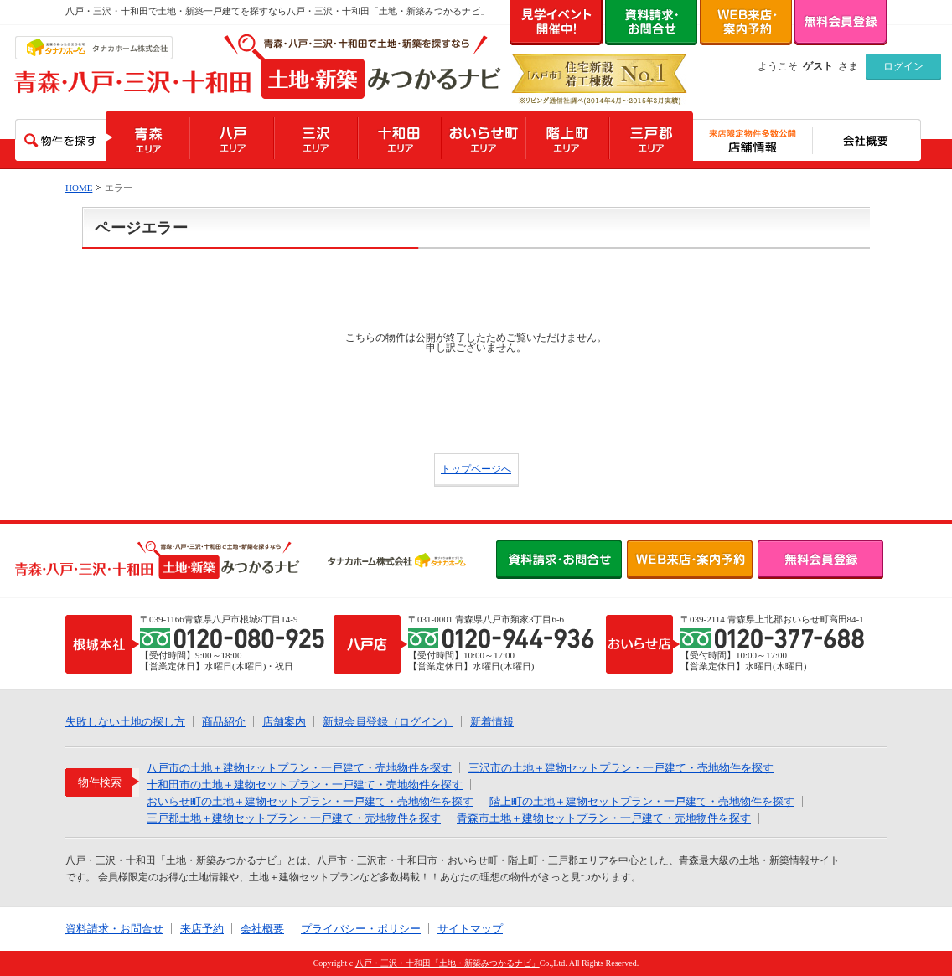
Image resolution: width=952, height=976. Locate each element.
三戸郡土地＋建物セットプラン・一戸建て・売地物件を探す (294, 818)
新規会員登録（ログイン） (388, 721)
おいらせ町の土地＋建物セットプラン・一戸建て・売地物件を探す (310, 801)
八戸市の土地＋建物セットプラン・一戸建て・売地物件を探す (299, 768)
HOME (78, 188)
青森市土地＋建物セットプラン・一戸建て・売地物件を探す (604, 818)
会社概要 (262, 928)
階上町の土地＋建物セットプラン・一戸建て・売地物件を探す (641, 801)
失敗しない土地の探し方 (125, 721)
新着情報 (492, 721)
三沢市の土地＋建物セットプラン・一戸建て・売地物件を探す (621, 768)
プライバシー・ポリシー (361, 928)
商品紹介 (224, 721)
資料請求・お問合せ (114, 928)
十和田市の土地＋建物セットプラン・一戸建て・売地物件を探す (305, 784)
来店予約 (202, 928)
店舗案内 (284, 721)
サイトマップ (470, 928)
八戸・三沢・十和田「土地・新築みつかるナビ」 (447, 963)
